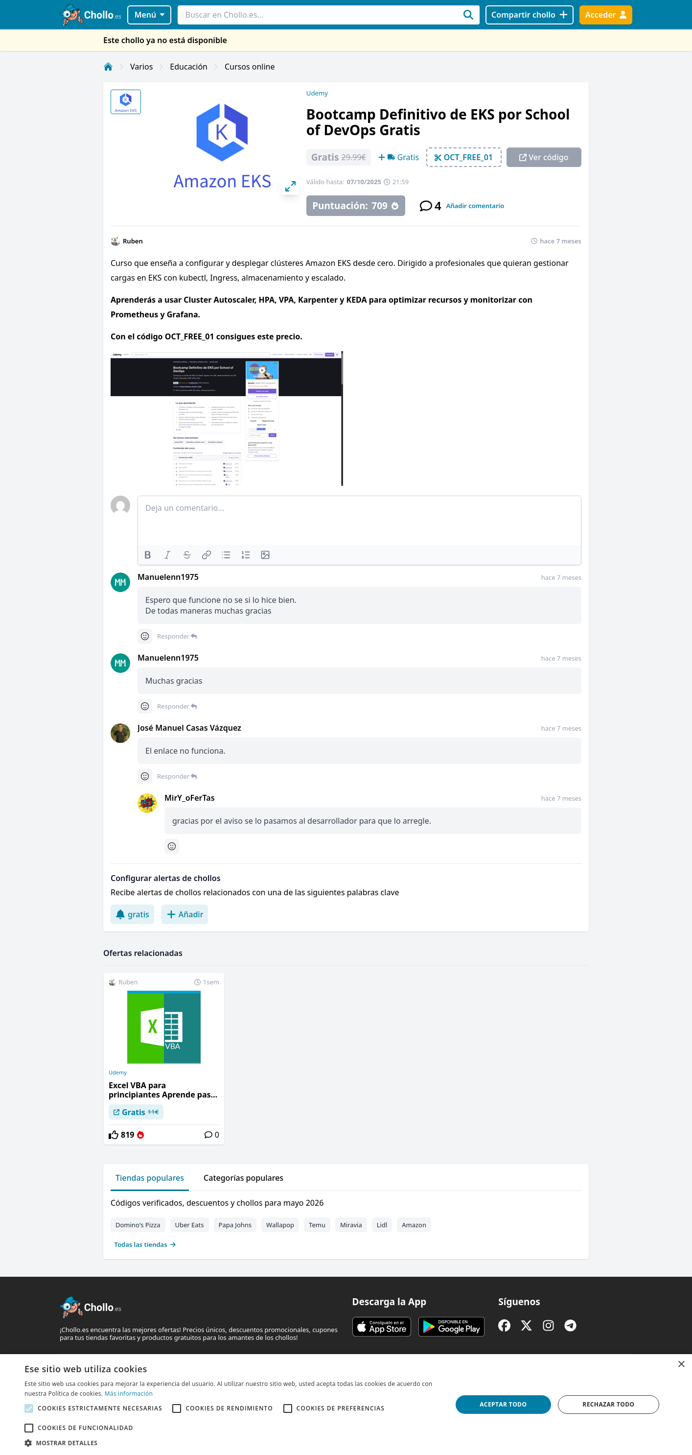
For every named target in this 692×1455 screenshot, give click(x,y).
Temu (317, 1224)
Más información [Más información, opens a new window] (129, 1393)
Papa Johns (235, 1224)
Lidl (382, 1224)
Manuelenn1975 (168, 577)
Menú (149, 14)
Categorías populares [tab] (243, 1177)
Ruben (133, 241)
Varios (141, 66)
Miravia (351, 1224)
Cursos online (250, 66)
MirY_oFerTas (189, 797)
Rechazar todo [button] (608, 1404)
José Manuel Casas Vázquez (189, 727)
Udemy (317, 93)
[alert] (346, 1404)
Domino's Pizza (138, 1224)
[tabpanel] (346, 1221)
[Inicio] (108, 67)
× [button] (681, 1364)
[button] (231, 1443)
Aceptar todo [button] (503, 1404)
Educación (189, 66)
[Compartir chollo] (529, 14)
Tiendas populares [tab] (149, 1177)
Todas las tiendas (145, 1244)
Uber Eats (189, 1224)
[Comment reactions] (145, 636)
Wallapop (280, 1224)
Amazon (414, 1224)
